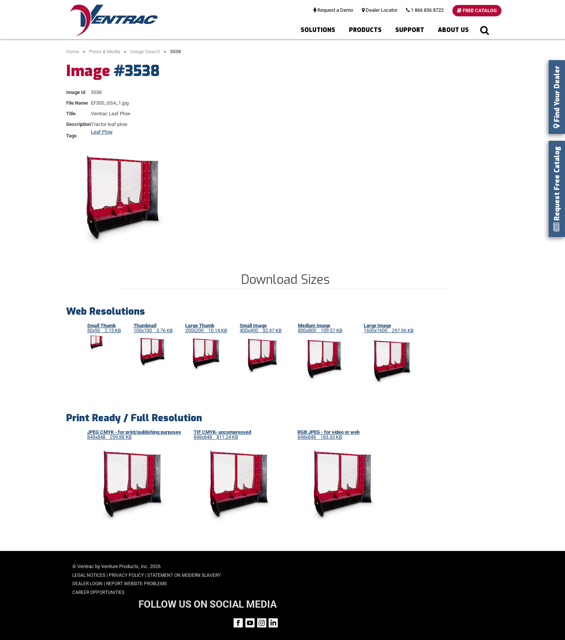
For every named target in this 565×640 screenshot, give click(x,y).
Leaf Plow (102, 132)
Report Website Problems (136, 583)
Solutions (318, 30)
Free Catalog (477, 10)
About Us (453, 30)
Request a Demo (333, 10)
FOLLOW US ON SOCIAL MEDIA (435, 567)
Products (365, 30)
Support (409, 30)
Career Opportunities (98, 592)
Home (72, 51)
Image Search (145, 51)
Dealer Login (87, 583)
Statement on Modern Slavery (184, 575)
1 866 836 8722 (425, 10)
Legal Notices (88, 575)
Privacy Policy (126, 575)
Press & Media (104, 51)
